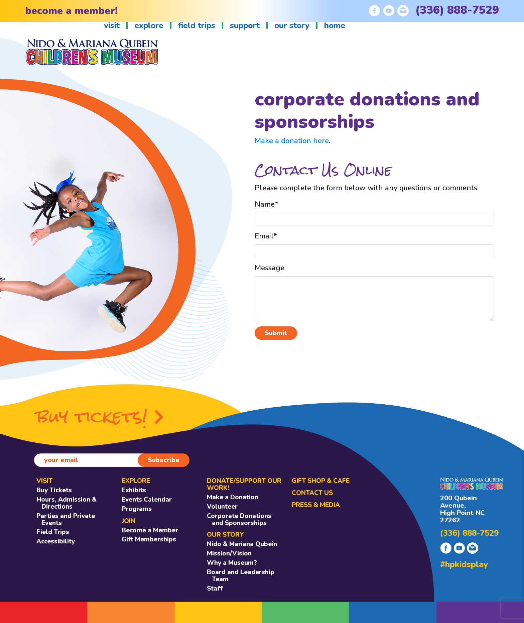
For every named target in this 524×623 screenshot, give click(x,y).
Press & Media (316, 505)
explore (148, 25)
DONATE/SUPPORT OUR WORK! (244, 484)
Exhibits (134, 490)
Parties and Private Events (65, 519)
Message (269, 268)
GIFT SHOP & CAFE (321, 481)
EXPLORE (136, 481)
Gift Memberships (149, 539)
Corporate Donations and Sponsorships (239, 519)
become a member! (71, 11)
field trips (196, 25)
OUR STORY (225, 534)
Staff (215, 588)
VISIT (44, 481)
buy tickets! (100, 417)
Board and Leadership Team (240, 576)
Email (266, 236)
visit (112, 25)
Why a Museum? (232, 562)
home (334, 25)
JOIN (128, 521)
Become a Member (150, 530)
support (245, 25)
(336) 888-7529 (457, 10)
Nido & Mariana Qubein (242, 544)
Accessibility (55, 541)
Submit (276, 332)
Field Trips (52, 532)
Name (266, 204)
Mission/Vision (229, 553)
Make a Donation (232, 497)
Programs (137, 509)
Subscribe (163, 459)
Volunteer (222, 506)
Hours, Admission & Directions (66, 503)
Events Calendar (147, 499)
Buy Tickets (54, 490)
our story (291, 25)
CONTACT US (312, 493)
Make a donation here (292, 141)
